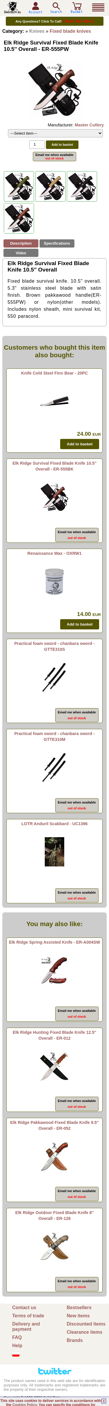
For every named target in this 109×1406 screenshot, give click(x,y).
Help (17, 1345)
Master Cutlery (89, 125)
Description (20, 243)
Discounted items (86, 1323)
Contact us (24, 1307)
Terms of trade (28, 1315)
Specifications (57, 243)
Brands (75, 1340)
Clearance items (85, 1332)
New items (78, 1315)
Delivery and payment (26, 1326)
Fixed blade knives (70, 31)
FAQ (17, 1337)
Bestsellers (79, 1307)
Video (21, 253)
